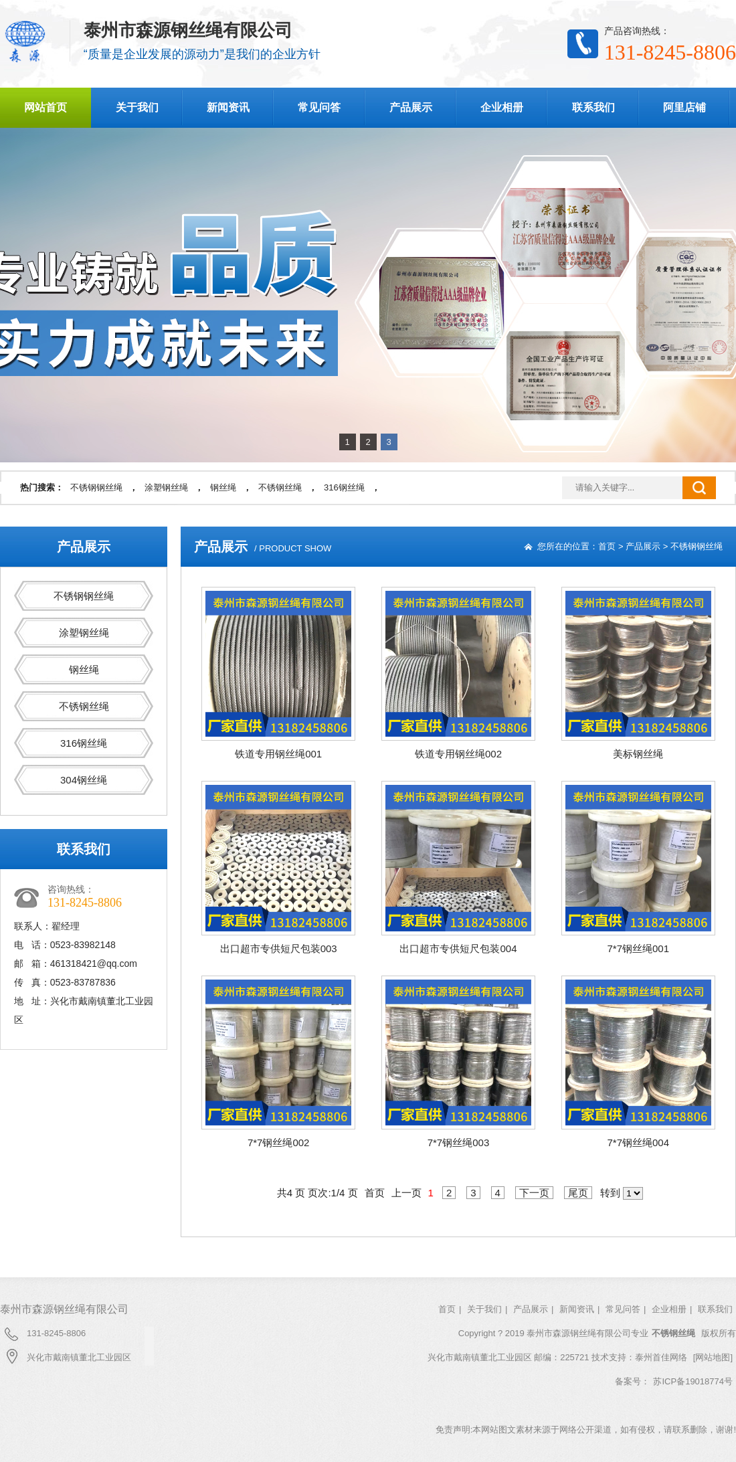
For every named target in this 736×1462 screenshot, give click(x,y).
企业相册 (501, 107)
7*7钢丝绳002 (279, 1142)
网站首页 (45, 107)
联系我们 (593, 107)
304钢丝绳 (83, 780)
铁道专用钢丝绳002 (458, 753)
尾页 (578, 1192)
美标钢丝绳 (638, 753)
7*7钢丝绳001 (638, 948)
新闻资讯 (228, 107)
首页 (607, 546)
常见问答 (319, 107)
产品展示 (410, 107)
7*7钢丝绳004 (638, 1142)
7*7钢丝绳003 (459, 1142)
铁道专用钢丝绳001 (278, 753)
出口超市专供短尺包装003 (278, 948)
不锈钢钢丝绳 (96, 487)
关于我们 (137, 107)
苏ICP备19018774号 (693, 1381)
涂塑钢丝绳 (166, 487)
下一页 (534, 1192)
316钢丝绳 (344, 487)
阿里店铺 (684, 107)
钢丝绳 (223, 487)
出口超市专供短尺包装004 (458, 948)
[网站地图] (713, 1357)
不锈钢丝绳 (280, 487)
